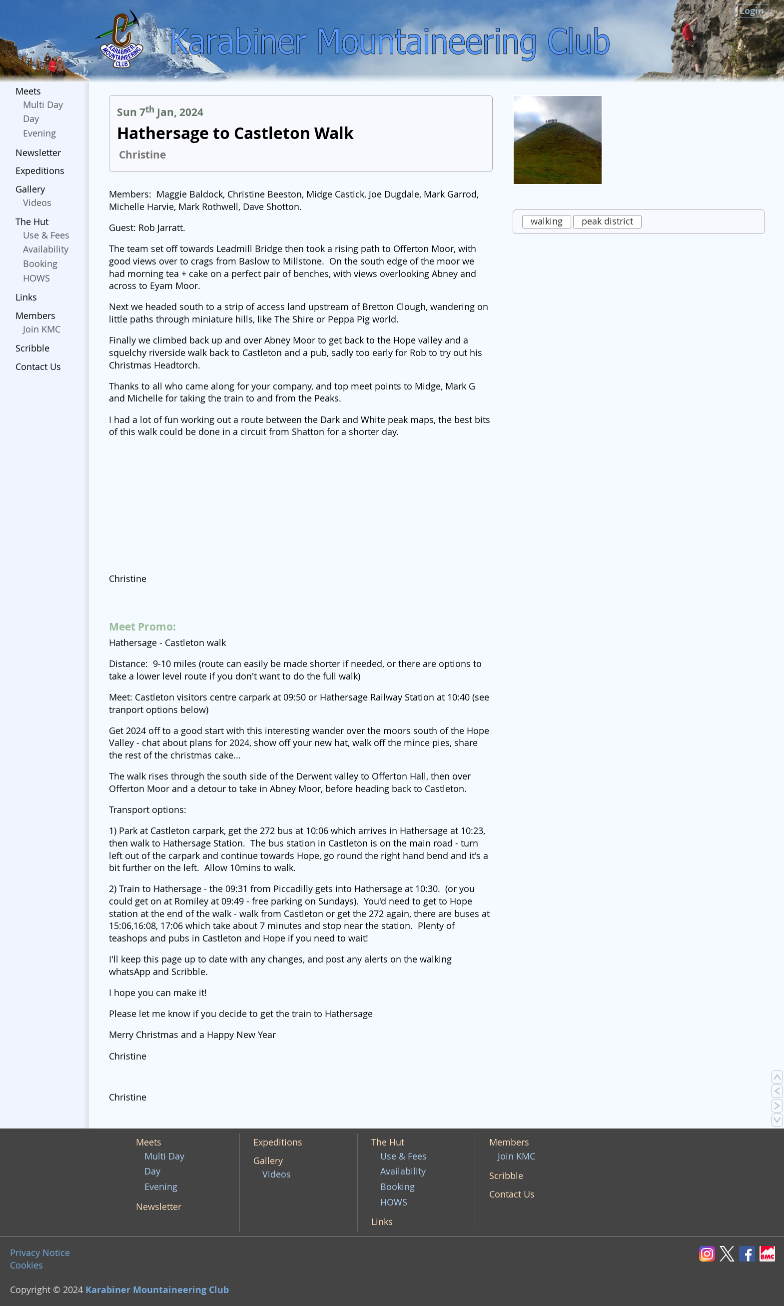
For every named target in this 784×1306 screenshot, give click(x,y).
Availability (45, 249)
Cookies (26, 1265)
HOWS (36, 278)
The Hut (31, 222)
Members (35, 316)
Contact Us (38, 366)
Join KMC (41, 329)
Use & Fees (46, 235)
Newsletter (38, 152)
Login (752, 10)
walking (547, 221)
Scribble (32, 348)
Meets (28, 91)
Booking (40, 264)
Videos (37, 202)
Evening (39, 133)
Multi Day (43, 104)
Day (31, 118)
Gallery (30, 189)
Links (26, 297)
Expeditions (39, 170)
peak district (607, 221)
